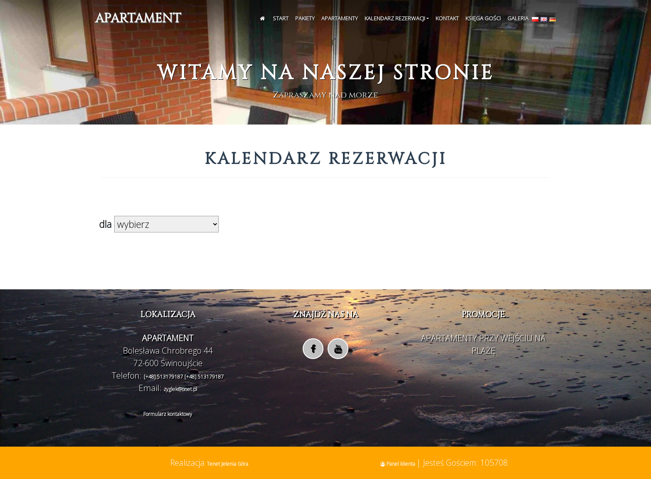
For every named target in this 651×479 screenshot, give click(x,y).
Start (281, 18)
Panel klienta (398, 463)
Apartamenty (339, 18)
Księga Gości (483, 18)
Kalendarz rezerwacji (395, 18)
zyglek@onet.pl (180, 389)
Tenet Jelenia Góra (227, 463)
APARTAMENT (138, 18)
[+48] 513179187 (164, 376)
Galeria (518, 18)
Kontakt (447, 18)
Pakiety (305, 18)
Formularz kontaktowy (167, 414)
